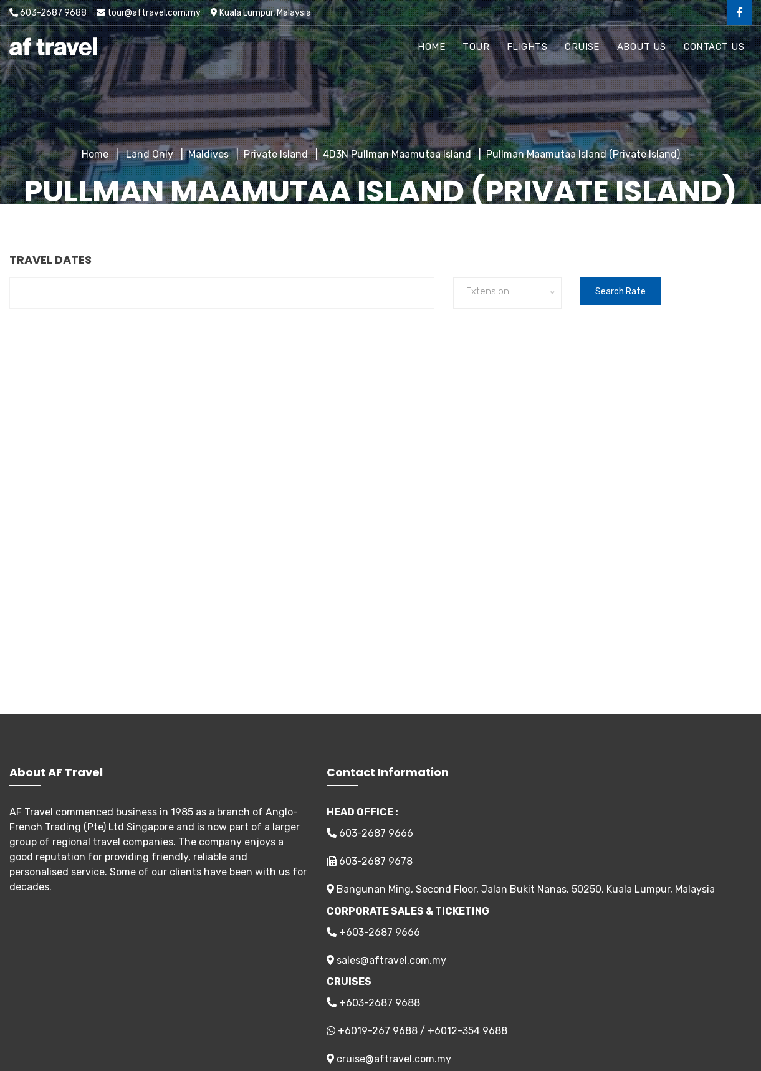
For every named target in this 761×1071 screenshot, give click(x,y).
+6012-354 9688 (467, 1031)
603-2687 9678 (370, 861)
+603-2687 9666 (373, 932)
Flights (527, 46)
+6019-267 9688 (378, 1031)
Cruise (582, 46)
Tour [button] (475, 46)
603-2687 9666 (370, 833)
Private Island (276, 154)
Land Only (148, 154)
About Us (641, 46)
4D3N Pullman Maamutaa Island (397, 154)
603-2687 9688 (48, 12)
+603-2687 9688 (373, 1003)
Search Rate (620, 291)
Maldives (208, 154)
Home (431, 46)
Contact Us (714, 46)
